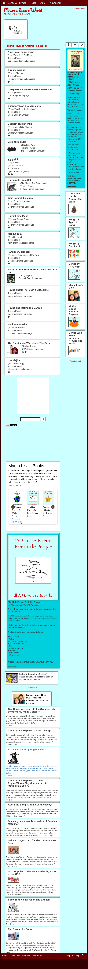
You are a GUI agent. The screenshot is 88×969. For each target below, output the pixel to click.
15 (27, 526)
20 (37, 526)
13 (23, 526)
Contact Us (15, 962)
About (4, 962)
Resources (37, 962)
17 (31, 526)
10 (39, 523)
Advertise (26, 962)
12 (21, 526)
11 (41, 523)
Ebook (14, 516)
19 (35, 526)
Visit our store (14, 485)
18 (33, 526)
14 (25, 526)
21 (39, 526)
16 (29, 526)
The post (9, 775)
